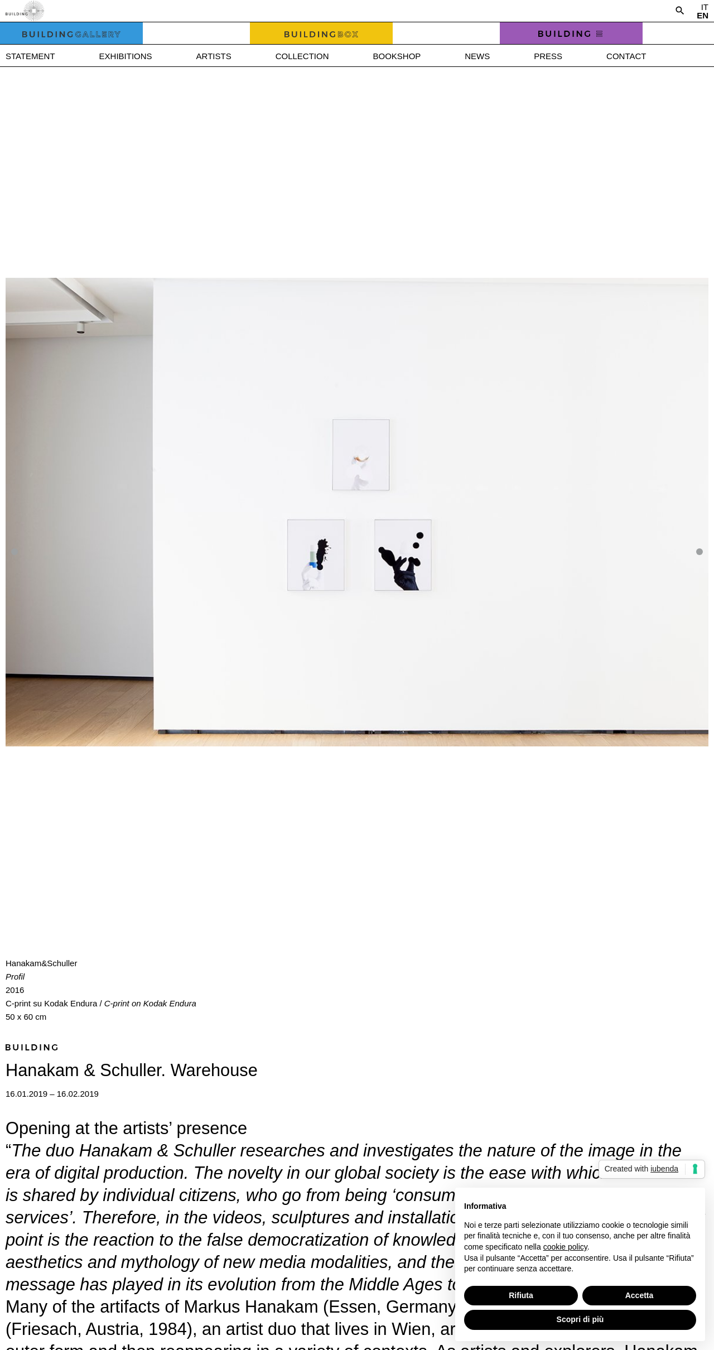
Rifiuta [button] (521, 1295)
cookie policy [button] (565, 1246)
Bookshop (397, 56)
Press (548, 56)
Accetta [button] (639, 1295)
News (477, 56)
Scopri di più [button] (580, 1319)
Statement (30, 56)
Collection (302, 56)
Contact (626, 56)
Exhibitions (125, 56)
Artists (213, 56)
